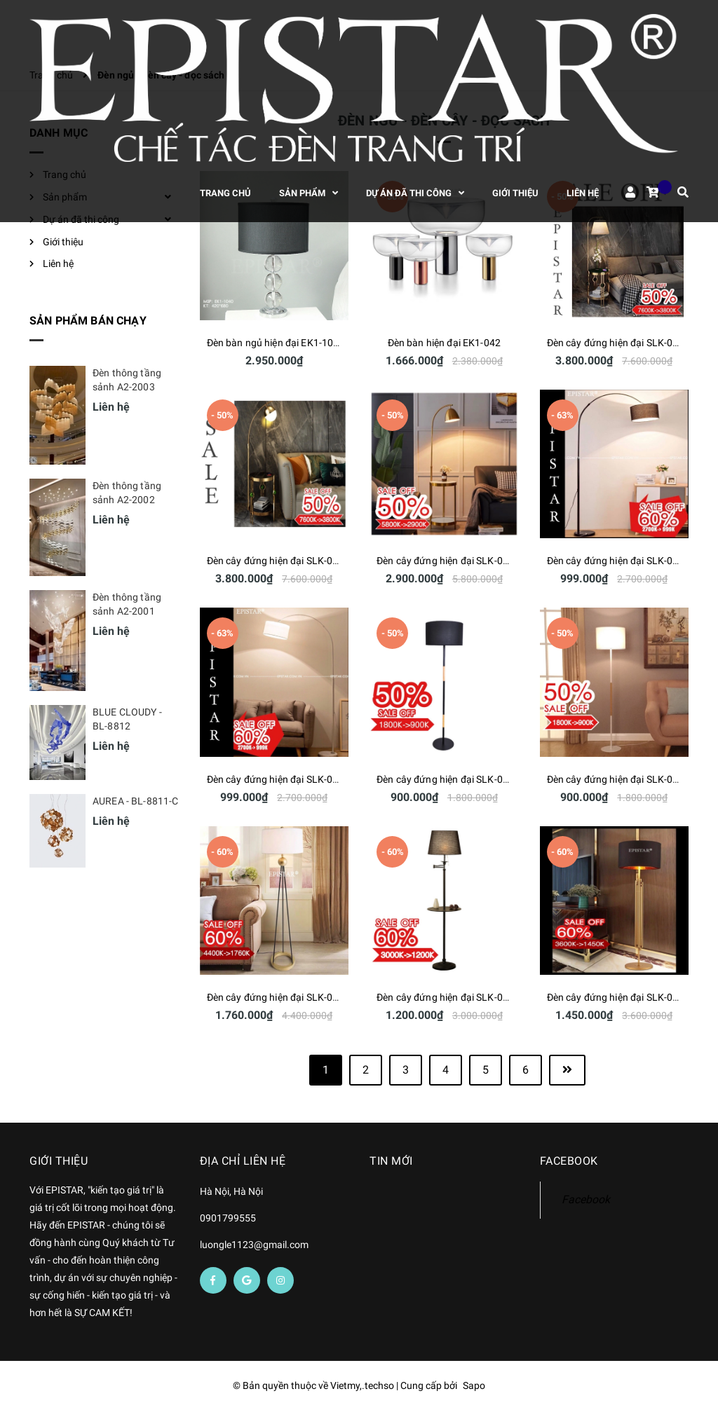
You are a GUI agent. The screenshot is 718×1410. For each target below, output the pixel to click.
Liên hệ (58, 263)
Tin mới (391, 1161)
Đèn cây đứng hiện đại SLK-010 (445, 997)
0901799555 (228, 1218)
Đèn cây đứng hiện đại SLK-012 (615, 779)
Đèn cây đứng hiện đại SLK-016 (445, 560)
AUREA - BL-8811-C (135, 801)
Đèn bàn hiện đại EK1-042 (444, 342)
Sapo (474, 1385)
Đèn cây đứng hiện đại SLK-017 (275, 560)
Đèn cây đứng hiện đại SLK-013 (445, 779)
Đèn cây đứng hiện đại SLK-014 (275, 779)
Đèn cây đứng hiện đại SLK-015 (615, 560)
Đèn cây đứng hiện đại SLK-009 (615, 997)
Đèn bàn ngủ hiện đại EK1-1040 (276, 342)
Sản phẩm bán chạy (88, 320)
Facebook (586, 1199)
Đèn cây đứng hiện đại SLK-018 (615, 342)
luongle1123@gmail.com (254, 1244)
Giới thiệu (63, 241)
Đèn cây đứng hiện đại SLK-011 (275, 997)
